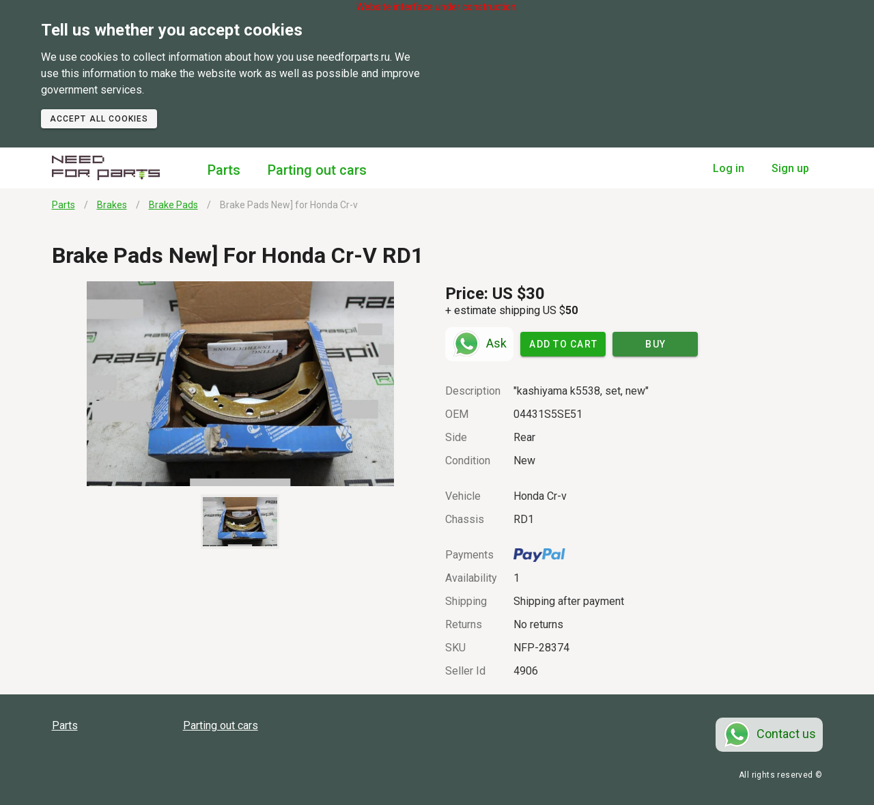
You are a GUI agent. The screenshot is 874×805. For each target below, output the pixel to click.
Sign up (790, 168)
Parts (224, 170)
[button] (240, 383)
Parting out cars (317, 170)
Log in (728, 168)
